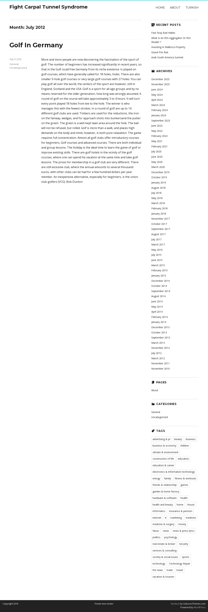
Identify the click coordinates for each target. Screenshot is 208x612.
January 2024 (158, 115)
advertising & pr (161, 439)
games (184, 484)
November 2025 (160, 84)
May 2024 (157, 94)
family (167, 478)
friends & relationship (165, 484)
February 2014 (159, 317)
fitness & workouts (185, 478)
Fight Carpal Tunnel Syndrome (48, 7)
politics (156, 537)
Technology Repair (179, 563)
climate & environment (165, 452)
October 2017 (159, 224)
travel (180, 570)
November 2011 (160, 363)
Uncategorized (18, 67)
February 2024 (159, 110)
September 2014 (160, 291)
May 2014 (157, 306)
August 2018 (158, 187)
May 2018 (157, 198)
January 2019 (158, 182)
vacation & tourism (163, 576)
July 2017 (156, 239)
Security (183, 543)
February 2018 (159, 208)
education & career (163, 465)
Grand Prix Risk (159, 52)
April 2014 (157, 311)
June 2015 (157, 260)
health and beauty (163, 504)
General (13, 64)
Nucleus (175, 603)
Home (160, 7)
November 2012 (160, 347)
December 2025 (160, 79)
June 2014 (157, 301)
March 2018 (158, 203)
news (166, 530)
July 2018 (156, 192)
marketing (176, 517)
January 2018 (158, 213)
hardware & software (165, 498)
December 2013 (160, 327)
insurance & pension (180, 511)
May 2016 (157, 249)
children (184, 445)
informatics (159, 511)
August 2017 (158, 234)
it (166, 517)
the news (158, 570)
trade (170, 570)
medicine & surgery (163, 524)
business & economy (164, 445)
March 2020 (158, 167)
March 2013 (158, 342)
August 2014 (158, 296)
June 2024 (157, 89)
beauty (178, 439)
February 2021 (159, 146)
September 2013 (160, 337)
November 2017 (160, 218)
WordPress (199, 607)
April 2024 (157, 99)
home (180, 504)
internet (157, 517)
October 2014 (159, 285)
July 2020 (156, 151)
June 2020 (157, 156)
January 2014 (158, 322)
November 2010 (160, 368)
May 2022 (157, 130)
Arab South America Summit (167, 57)
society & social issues (165, 557)
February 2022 (159, 136)
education (183, 458)
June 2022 (157, 125)
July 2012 (156, 353)
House (191, 504)
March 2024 (158, 105)
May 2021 (157, 141)
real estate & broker (164, 543)
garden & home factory (166, 491)
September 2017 (160, 229)
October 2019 (159, 177)
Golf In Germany (36, 45)
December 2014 (160, 280)
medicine (191, 517)
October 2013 (159, 332)
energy (156, 478)
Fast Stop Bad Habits (163, 32)
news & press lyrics (184, 530)
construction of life (163, 458)
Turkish (192, 7)
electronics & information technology (174, 471)
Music (156, 530)
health (184, 498)
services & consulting (165, 550)
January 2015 (158, 275)
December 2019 (160, 172)
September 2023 (160, 120)
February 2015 (159, 270)
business (191, 439)
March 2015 (158, 265)
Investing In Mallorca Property (168, 47)
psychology (170, 537)
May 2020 (157, 162)
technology (159, 563)
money (182, 524)
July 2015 (156, 254)
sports (185, 557)
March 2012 (158, 358)
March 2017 (158, 244)
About (175, 7)
